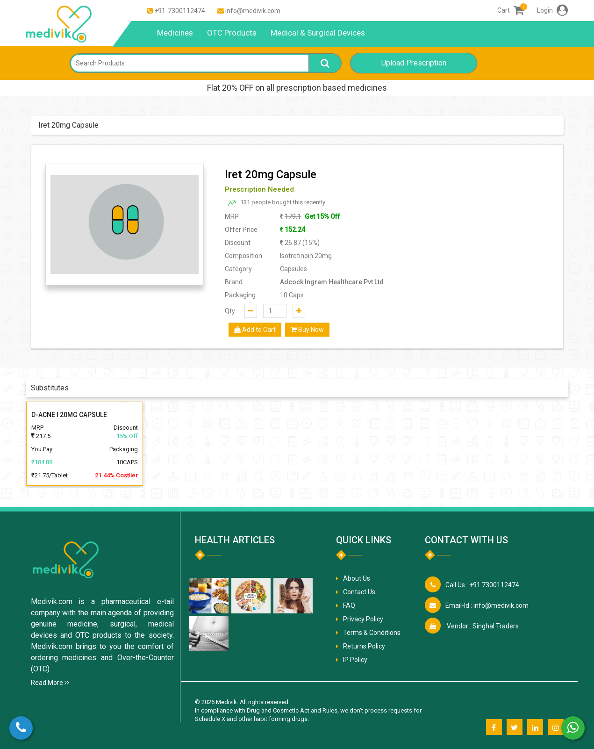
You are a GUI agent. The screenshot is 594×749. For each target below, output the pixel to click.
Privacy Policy (363, 619)
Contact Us (359, 592)
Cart (510, 10)
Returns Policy (364, 646)
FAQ (349, 605)
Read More (50, 682)
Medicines (175, 32)
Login (552, 10)
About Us (356, 578)
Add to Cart (255, 329)
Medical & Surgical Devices (318, 32)
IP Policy (355, 659)
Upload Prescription (413, 62)
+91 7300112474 (482, 585)
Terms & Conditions (372, 632)
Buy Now (307, 329)
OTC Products (232, 32)
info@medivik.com (252, 10)
